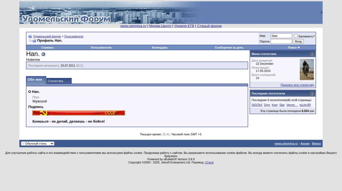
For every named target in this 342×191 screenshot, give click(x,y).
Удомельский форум (47, 36)
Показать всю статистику (297, 84)
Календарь (160, 47)
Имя (262, 35)
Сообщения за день (229, 47)
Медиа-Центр (160, 26)
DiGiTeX (257, 104)
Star (282, 104)
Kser (275, 104)
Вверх (316, 143)
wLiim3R (305, 104)
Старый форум (209, 26)
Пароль (265, 41)
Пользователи (73, 36)
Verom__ (292, 104)
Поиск (292, 47)
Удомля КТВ (184, 26)
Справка (47, 47)
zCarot (209, 162)
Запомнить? (304, 36)
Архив (304, 143)
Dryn (267, 104)
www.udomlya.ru (133, 26)
